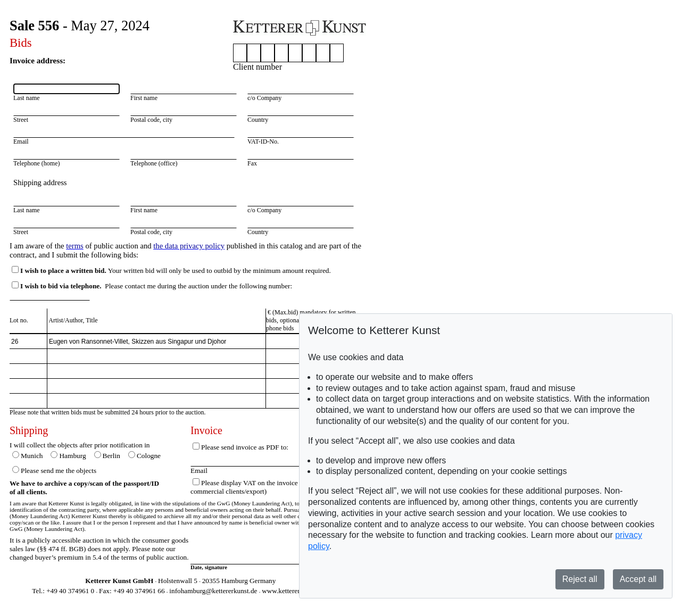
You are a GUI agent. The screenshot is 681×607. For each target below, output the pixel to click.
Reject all (579, 579)
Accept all (638, 579)
